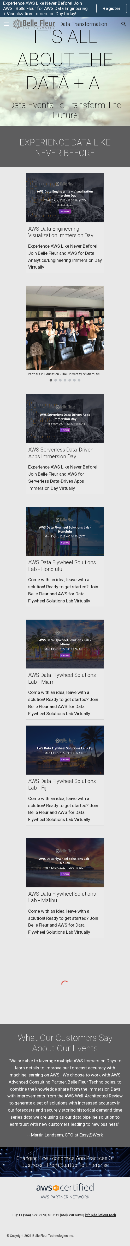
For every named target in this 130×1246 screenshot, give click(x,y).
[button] (6, 24)
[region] (65, 8)
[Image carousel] (65, 333)
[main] (65, 73)
